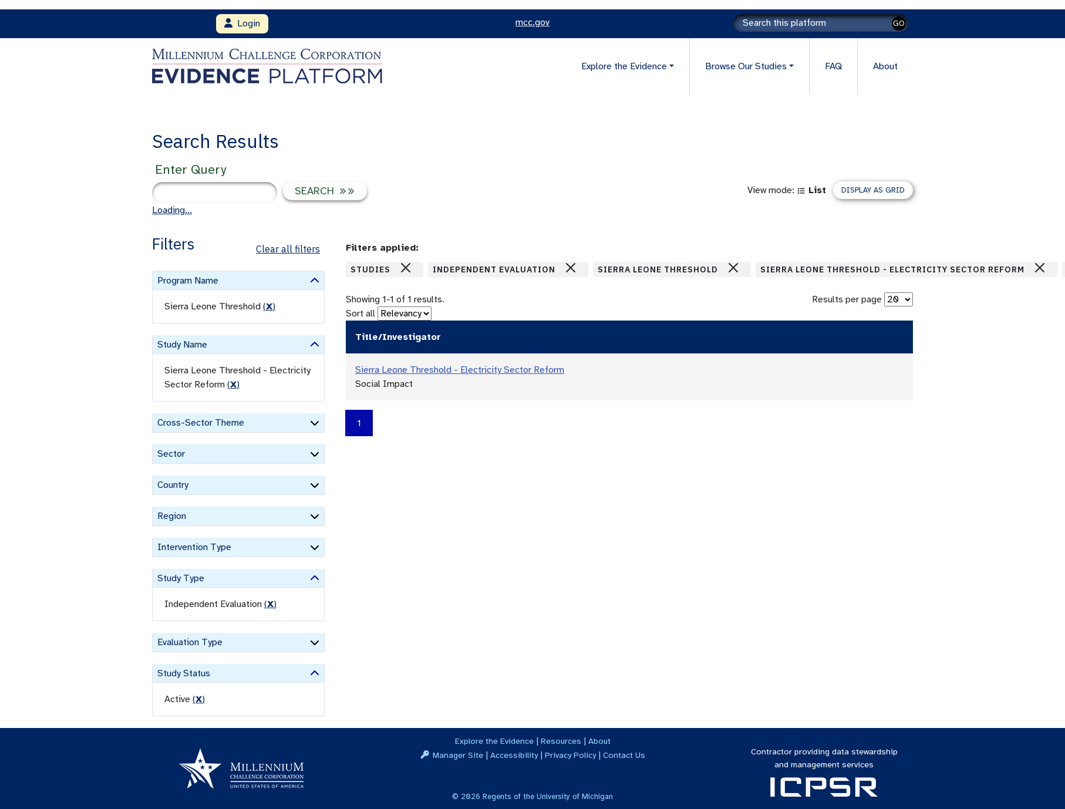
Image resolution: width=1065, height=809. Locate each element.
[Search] (820, 23)
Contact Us (624, 755)
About (885, 66)
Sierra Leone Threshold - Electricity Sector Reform (459, 370)
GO (899, 23)
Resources (561, 741)
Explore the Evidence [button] (624, 66)
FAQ (833, 66)
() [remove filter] (269, 306)
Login (242, 23)
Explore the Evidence (494, 741)
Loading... (172, 210)
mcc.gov (532, 22)
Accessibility (514, 755)
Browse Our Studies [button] (746, 66)
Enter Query (190, 169)
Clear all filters (288, 249)
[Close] (406, 268)
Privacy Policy (570, 755)
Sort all (360, 313)
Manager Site (458, 755)
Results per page (847, 299)
